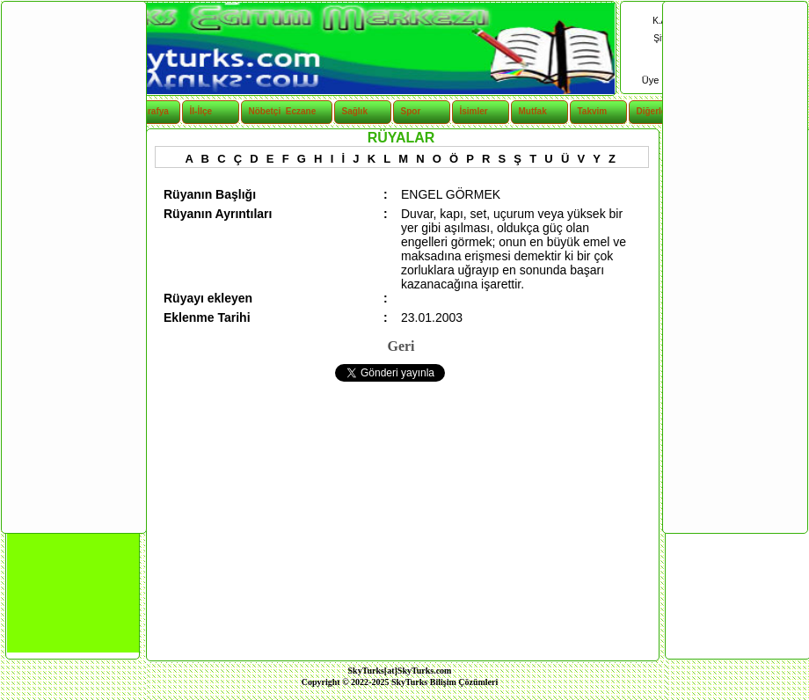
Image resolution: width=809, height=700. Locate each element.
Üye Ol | (661, 80)
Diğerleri (655, 111)
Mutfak (533, 111)
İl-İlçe (201, 111)
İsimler (474, 111)
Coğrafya (150, 111)
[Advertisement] (73, 266)
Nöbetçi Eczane (273, 111)
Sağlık (355, 111)
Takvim (593, 111)
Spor (411, 111)
